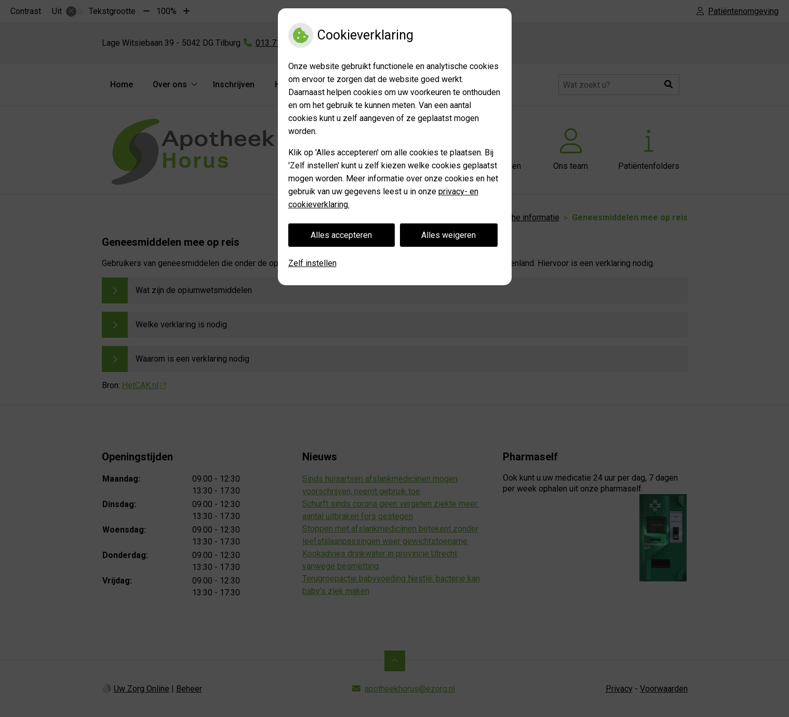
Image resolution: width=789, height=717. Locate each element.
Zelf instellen (312, 263)
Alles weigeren (448, 235)
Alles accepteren (341, 235)
